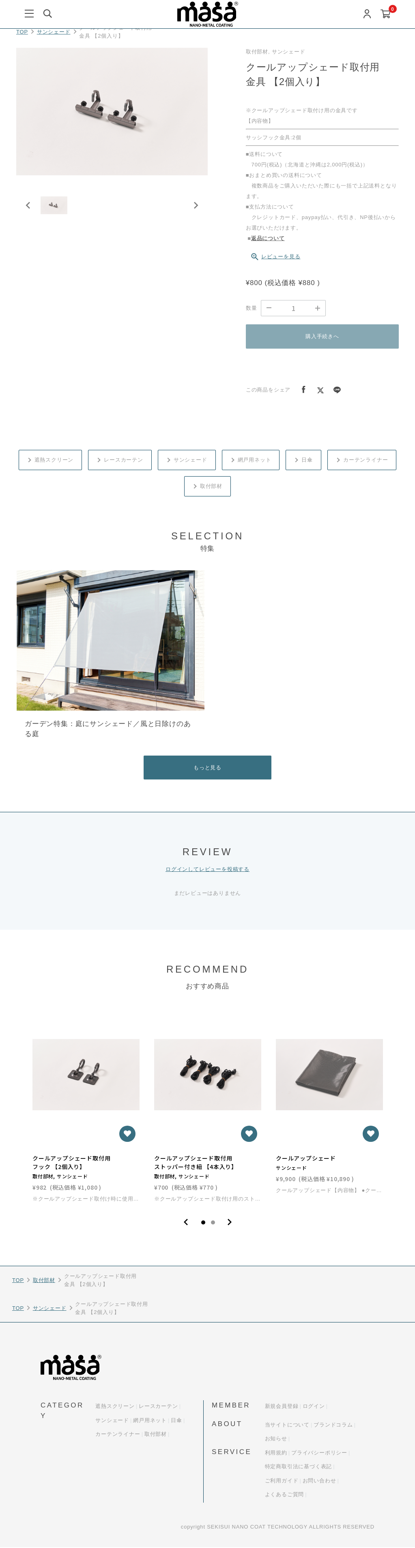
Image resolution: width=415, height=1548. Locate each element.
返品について (268, 238)
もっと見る (207, 767)
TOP (22, 32)
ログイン (314, 1407)
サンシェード (54, 32)
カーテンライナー (365, 460)
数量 (251, 308)
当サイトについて (287, 1425)
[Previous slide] (28, 209)
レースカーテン (123, 460)
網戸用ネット (254, 460)
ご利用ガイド (282, 1481)
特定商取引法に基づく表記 (298, 1467)
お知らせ (276, 1439)
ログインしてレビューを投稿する (207, 870)
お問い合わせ (319, 1481)
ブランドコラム (333, 1425)
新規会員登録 (282, 1407)
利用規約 (276, 1453)
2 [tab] (213, 1223)
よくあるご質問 (284, 1495)
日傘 (307, 460)
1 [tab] (203, 1223)
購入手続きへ (322, 336)
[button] (57, 208)
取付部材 (211, 486)
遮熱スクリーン (54, 460)
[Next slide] (195, 209)
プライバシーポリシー (319, 1453)
